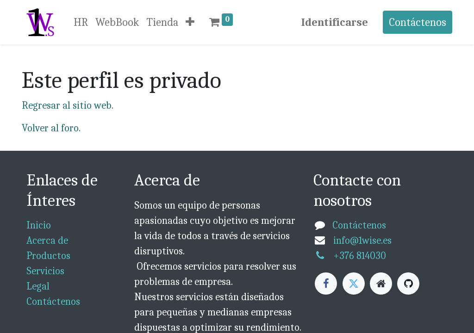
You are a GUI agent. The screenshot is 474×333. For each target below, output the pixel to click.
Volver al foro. (51, 128)
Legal (38, 286)
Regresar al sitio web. (67, 105)
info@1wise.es (362, 240)
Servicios (45, 271)
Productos (48, 256)
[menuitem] (81, 22)
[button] (190, 22)
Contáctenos (417, 22)
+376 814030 (359, 256)
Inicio (38, 225)
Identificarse (334, 22)
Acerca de (47, 240)
